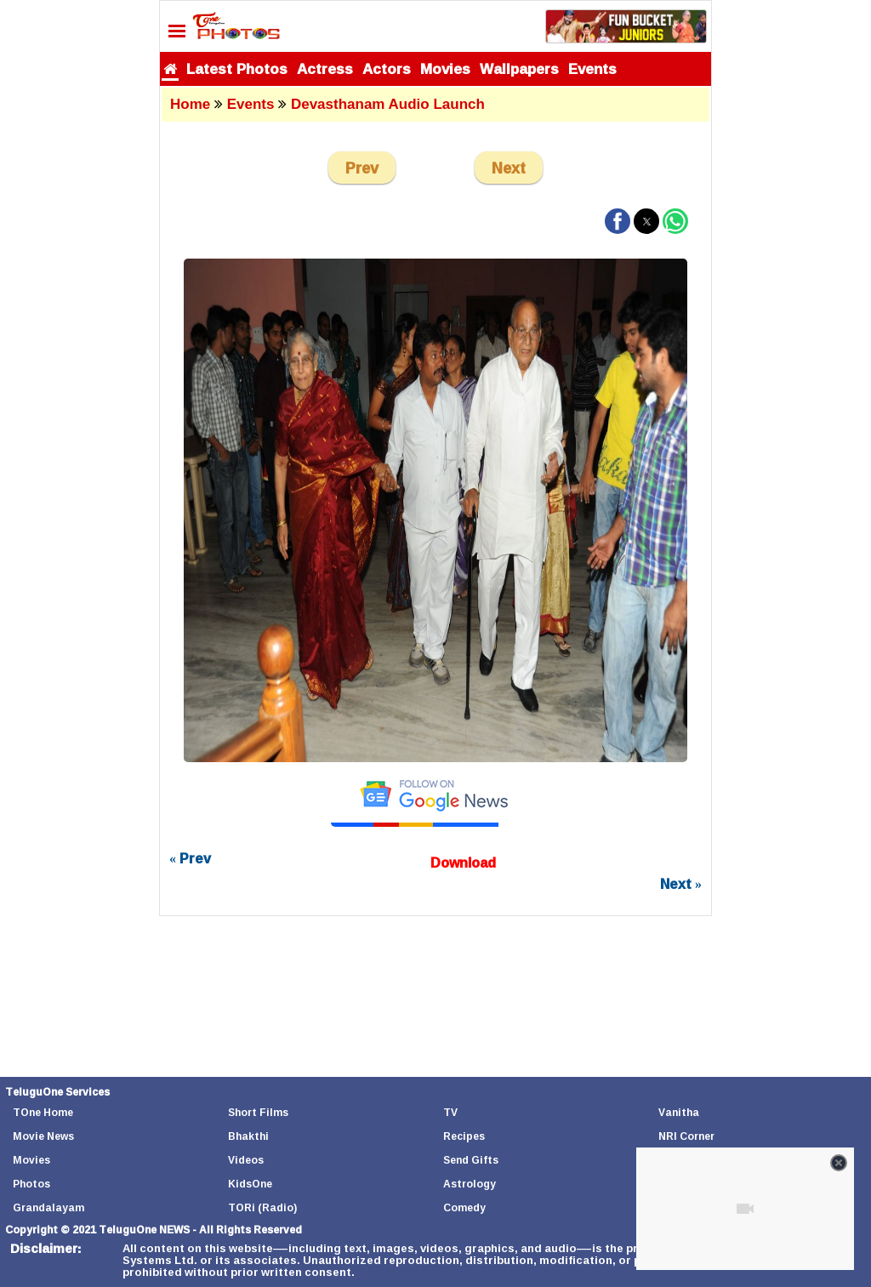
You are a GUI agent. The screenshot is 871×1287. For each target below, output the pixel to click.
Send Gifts (470, 1160)
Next (509, 167)
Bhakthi (248, 1136)
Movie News (43, 1136)
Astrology (469, 1183)
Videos (246, 1160)
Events (592, 68)
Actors (386, 68)
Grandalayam (48, 1207)
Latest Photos (236, 68)
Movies (445, 68)
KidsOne (250, 1183)
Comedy (464, 1207)
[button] (617, 221)
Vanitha (678, 1112)
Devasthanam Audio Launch (388, 104)
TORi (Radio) (262, 1207)
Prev (362, 167)
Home (190, 104)
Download (463, 862)
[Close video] (838, 1162)
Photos (31, 1183)
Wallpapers (519, 68)
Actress (325, 68)
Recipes (464, 1136)
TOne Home (43, 1112)
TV (450, 1112)
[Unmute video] (745, 1208)
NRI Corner (686, 1136)
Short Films (258, 1112)
